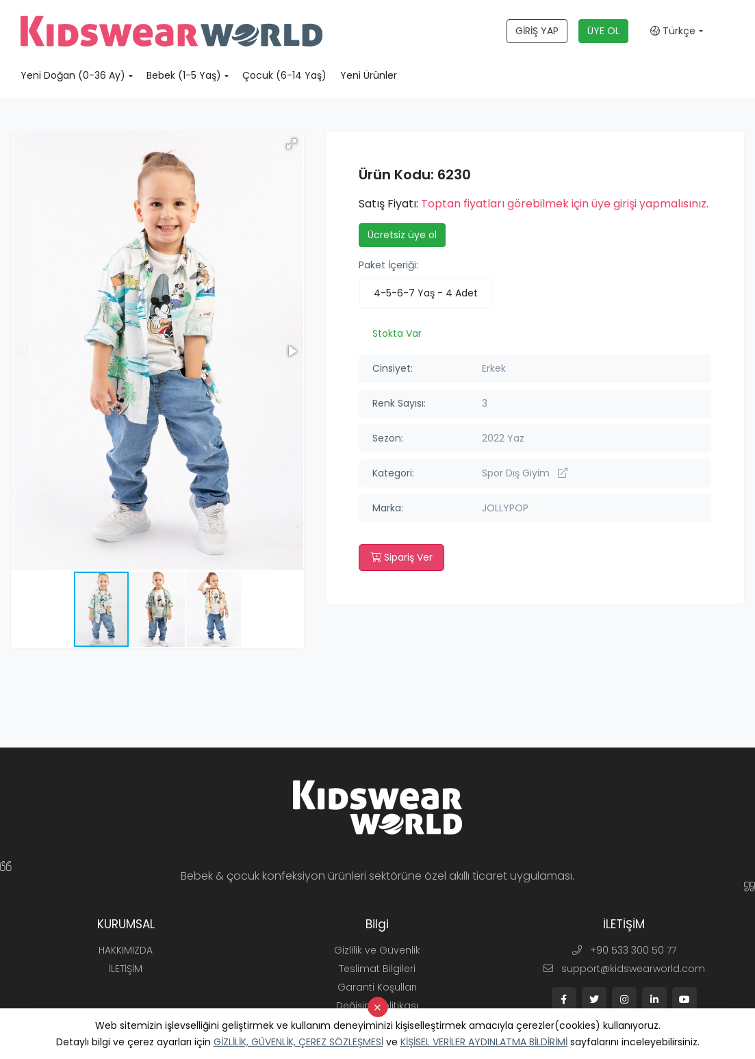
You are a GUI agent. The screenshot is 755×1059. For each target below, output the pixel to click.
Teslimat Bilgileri (377, 968)
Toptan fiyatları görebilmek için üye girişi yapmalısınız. (564, 204)
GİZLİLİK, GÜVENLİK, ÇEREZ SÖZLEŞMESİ (298, 1042)
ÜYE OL (603, 31)
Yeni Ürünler (368, 75)
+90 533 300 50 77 (624, 950)
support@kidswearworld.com (624, 968)
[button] (292, 144)
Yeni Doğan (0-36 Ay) (73, 75)
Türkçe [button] (672, 31)
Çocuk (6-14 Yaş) (284, 75)
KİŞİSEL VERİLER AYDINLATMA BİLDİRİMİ (483, 1042)
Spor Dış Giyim (524, 473)
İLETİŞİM (125, 968)
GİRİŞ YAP (537, 31)
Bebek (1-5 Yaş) (183, 75)
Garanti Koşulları (377, 987)
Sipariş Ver (401, 557)
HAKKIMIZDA (126, 950)
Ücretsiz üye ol (402, 235)
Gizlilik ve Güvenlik (377, 950)
